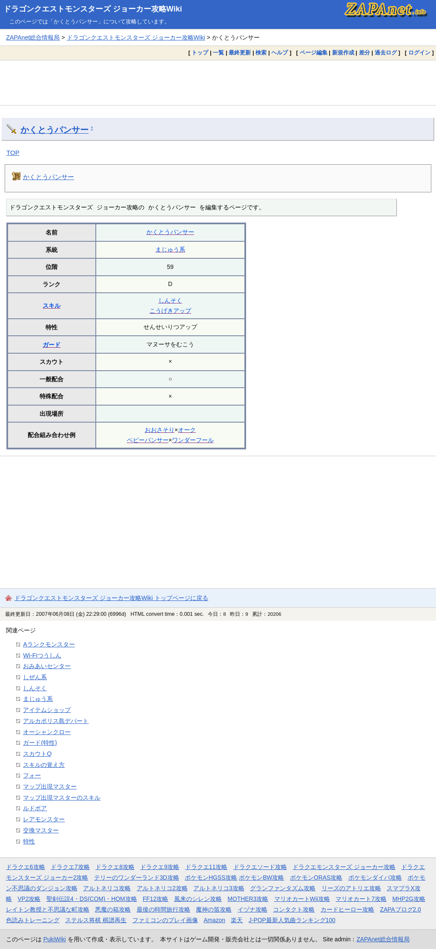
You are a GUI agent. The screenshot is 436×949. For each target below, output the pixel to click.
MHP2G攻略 (409, 898)
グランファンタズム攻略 (283, 888)
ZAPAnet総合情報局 (33, 37)
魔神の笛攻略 (214, 909)
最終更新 (240, 52)
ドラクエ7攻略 (70, 866)
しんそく (170, 300)
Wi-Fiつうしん (42, 655)
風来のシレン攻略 (198, 898)
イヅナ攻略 (252, 909)
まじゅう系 (170, 249)
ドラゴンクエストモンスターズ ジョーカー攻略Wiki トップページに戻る (111, 598)
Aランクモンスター (49, 644)
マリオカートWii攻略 (302, 898)
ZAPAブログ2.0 (400, 909)
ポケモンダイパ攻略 (375, 877)
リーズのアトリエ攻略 (351, 888)
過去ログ (386, 52)
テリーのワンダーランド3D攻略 (136, 877)
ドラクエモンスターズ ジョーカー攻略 (344, 866)
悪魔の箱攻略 (113, 909)
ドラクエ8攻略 (115, 866)
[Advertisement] (218, 82)
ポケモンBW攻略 (261, 877)
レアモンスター (44, 819)
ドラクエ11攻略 (206, 866)
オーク (187, 429)
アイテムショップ (47, 709)
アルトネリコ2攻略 (162, 888)
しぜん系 (35, 677)
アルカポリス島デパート (56, 720)
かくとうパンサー (54, 129)
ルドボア (35, 808)
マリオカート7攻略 (361, 898)
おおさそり (160, 429)
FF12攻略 (155, 898)
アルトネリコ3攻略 (218, 888)
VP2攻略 (28, 898)
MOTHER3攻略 (247, 898)
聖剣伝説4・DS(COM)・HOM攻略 (91, 898)
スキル (51, 305)
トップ (200, 52)
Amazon (214, 920)
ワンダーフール (193, 440)
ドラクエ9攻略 (159, 866)
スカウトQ (37, 753)
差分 (364, 52)
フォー (32, 775)
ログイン (419, 52)
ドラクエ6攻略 (25, 866)
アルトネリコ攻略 (107, 888)
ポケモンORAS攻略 (316, 877)
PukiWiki (54, 939)
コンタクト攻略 (294, 909)
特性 (29, 841)
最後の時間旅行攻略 (163, 909)
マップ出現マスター (50, 786)
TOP (13, 152)
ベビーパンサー (148, 440)
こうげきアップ (170, 310)
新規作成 (343, 52)
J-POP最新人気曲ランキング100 (292, 920)
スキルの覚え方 (44, 764)
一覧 (218, 52)
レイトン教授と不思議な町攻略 (47, 909)
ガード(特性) (40, 742)
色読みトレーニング (33, 920)
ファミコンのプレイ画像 (165, 920)
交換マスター (41, 830)
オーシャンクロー (47, 732)
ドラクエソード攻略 (260, 866)
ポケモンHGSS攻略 (211, 877)
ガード (51, 344)
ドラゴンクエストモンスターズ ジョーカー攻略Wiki (92, 9)
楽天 (237, 920)
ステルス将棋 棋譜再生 (95, 920)
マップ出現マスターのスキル (61, 797)
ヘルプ (279, 52)
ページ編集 (313, 52)
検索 (261, 52)
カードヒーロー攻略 (347, 909)
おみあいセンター (47, 666)
